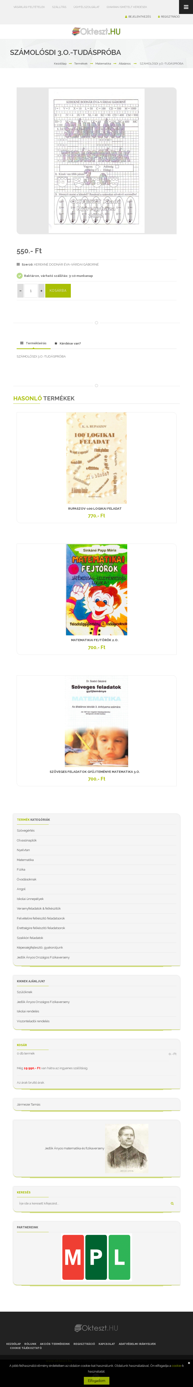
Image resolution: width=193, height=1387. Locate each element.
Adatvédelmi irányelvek (137, 1344)
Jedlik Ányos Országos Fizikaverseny (43, 957)
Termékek (81, 63)
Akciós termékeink (55, 1344)
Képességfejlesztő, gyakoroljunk (40, 947)
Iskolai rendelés (28, 1011)
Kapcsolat (107, 1344)
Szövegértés (25, 830)
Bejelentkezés (138, 16)
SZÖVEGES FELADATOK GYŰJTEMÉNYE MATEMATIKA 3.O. (95, 772)
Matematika (103, 63)
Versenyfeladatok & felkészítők (39, 908)
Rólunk (30, 1344)
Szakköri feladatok (30, 938)
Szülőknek (24, 992)
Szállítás (59, 7)
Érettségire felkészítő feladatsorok (41, 928)
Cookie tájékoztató (26, 1348)
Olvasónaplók (27, 840)
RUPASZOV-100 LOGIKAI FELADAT (95, 508)
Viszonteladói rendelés (33, 1021)
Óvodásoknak (26, 879)
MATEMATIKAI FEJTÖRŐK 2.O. (95, 640)
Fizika (21, 869)
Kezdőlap (60, 63)
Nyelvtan (23, 850)
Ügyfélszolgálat (86, 7)
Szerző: (25, 264)
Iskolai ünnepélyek (30, 899)
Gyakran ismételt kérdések (127, 7)
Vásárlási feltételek (29, 7)
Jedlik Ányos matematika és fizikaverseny (74, 1148)
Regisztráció (169, 16)
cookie (176, 1365)
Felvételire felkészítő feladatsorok (41, 918)
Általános (125, 63)
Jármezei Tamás (28, 1104)
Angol (21, 889)
